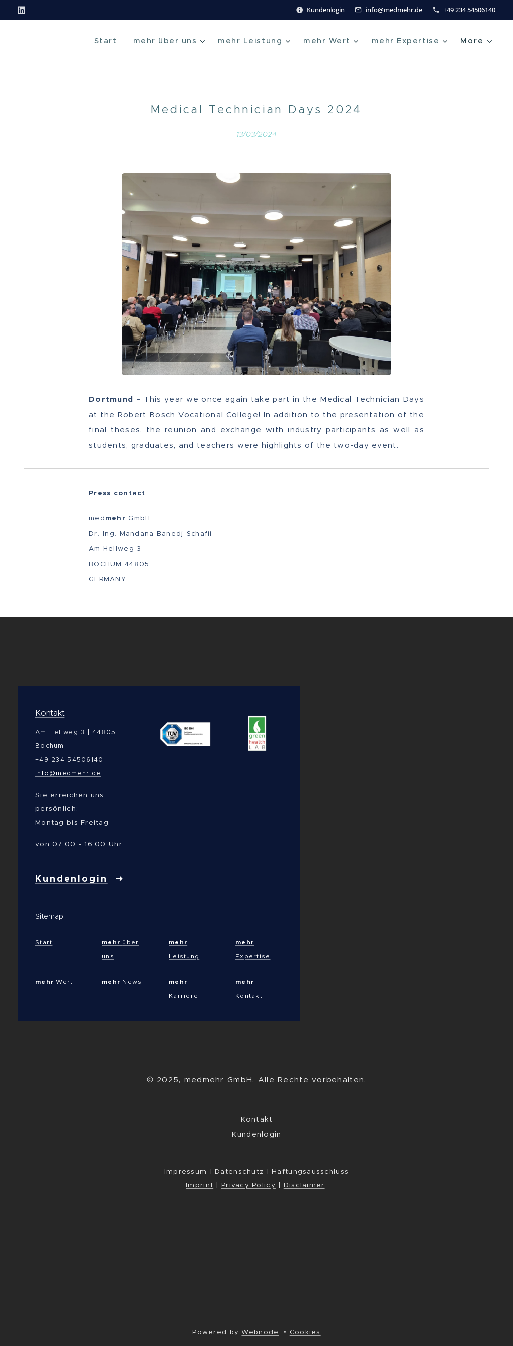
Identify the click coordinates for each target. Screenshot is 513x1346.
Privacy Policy (248, 1185)
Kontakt (49, 713)
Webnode (260, 1332)
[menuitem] (96, 40)
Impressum (185, 1171)
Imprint (199, 1185)
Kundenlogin (326, 9)
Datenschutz (239, 1171)
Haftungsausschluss (310, 1171)
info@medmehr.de (394, 9)
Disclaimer (304, 1185)
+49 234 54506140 (469, 9)
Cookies (305, 1332)
